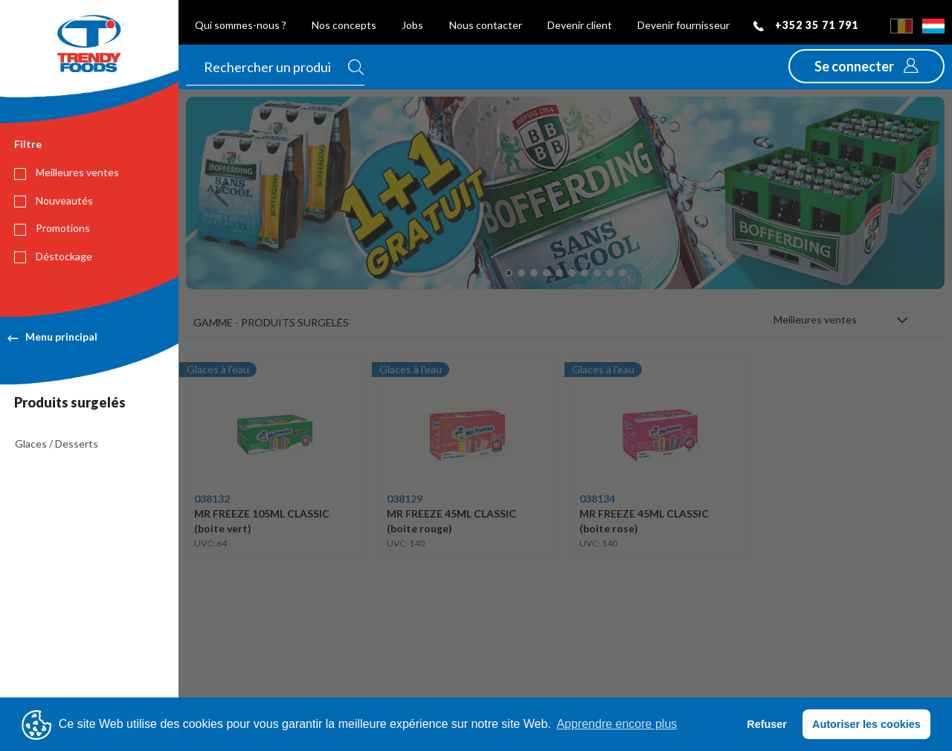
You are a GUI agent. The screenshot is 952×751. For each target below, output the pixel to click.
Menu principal (52, 336)
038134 (597, 498)
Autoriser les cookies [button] (866, 724)
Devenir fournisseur (683, 25)
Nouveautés (53, 200)
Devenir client (579, 25)
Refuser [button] (767, 724)
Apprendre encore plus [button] (616, 724)
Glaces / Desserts (56, 443)
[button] (866, 66)
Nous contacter (485, 25)
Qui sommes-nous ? (240, 25)
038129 (404, 498)
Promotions (52, 228)
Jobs (412, 25)
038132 (212, 498)
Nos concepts (344, 25)
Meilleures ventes (66, 172)
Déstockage (53, 256)
